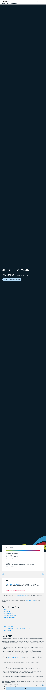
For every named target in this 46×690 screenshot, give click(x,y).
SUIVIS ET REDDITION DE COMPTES (10, 624)
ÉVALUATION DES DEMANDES (9, 619)
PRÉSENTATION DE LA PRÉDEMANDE (10, 615)
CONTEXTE (5, 609)
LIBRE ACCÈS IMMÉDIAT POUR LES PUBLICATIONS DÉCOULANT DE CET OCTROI (17, 628)
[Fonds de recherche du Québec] (10, 3)
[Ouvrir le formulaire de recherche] (37, 2)
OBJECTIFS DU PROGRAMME (8, 611)
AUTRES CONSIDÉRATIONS (8, 626)
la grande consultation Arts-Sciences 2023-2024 (15, 657)
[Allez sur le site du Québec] (5, 1)
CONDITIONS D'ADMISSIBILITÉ (9, 613)
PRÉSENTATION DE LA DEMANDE (9, 617)
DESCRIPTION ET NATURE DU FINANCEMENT (11, 622)
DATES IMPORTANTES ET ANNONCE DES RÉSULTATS (13, 621)
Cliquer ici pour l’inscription (30, 600)
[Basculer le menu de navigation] (43, 2)
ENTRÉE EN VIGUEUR (7, 630)
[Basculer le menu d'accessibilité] (40, 2)
